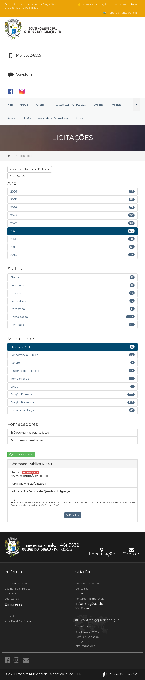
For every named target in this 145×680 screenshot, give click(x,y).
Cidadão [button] (41, 104)
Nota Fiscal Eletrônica (18, 621)
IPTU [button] (27, 118)
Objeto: (15, 499)
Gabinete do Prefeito (18, 588)
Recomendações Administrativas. (53, 118)
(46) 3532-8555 (66, 546)
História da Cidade (16, 583)
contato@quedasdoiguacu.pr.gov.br (106, 620)
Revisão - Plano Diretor (89, 583)
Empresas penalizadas (26, 440)
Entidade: (16, 491)
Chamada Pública (29, 169)
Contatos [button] (81, 118)
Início (10, 104)
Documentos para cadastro (30, 432)
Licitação (10, 616)
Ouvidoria (81, 593)
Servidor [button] (12, 118)
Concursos (81, 588)
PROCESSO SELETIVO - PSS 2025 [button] (70, 104)
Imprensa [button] (117, 104)
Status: (14, 472)
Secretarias (12, 598)
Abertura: (16, 476)
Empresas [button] (100, 104)
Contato (131, 551)
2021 (17, 175)
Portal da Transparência (120, 12)
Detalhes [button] (72, 515)
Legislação (11, 593)
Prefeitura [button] (25, 104)
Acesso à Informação (93, 4)
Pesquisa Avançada (21, 454)
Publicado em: (19, 483)
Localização (102, 551)
